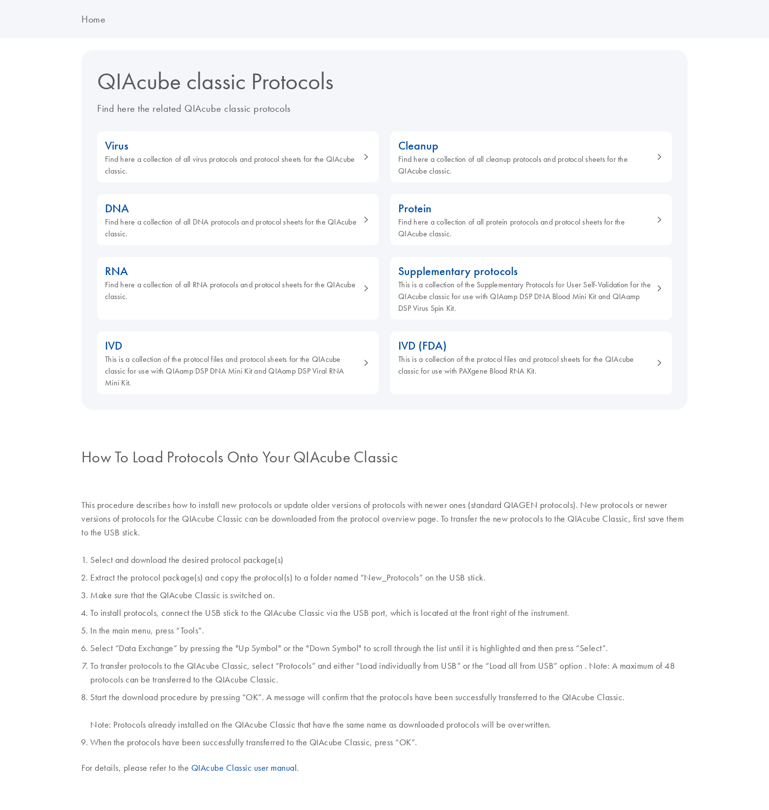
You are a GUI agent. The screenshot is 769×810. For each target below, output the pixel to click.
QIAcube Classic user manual (244, 767)
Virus (232, 157)
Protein (525, 220)
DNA (232, 220)
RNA (232, 282)
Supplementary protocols (525, 288)
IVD (232, 363)
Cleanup (525, 157)
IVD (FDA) (525, 357)
